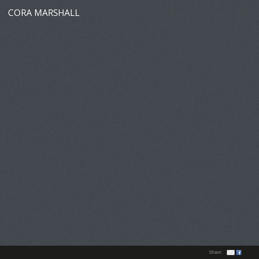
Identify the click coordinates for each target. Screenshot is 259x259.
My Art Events (126, 13)
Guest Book (168, 13)
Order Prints (209, 13)
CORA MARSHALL (44, 12)
